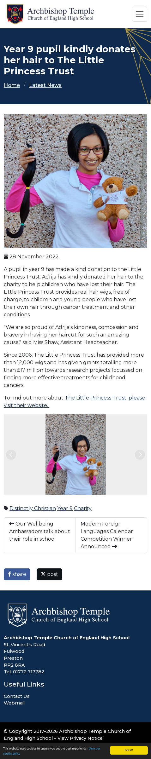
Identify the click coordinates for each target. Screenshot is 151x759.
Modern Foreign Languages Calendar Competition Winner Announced (107, 535)
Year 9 (65, 508)
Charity (83, 508)
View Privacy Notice (80, 738)
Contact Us (17, 696)
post (49, 574)
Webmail (14, 703)
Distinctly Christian (32, 508)
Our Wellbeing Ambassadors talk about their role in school (39, 531)
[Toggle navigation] (139, 14)
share (17, 574)
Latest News (45, 85)
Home (12, 85)
